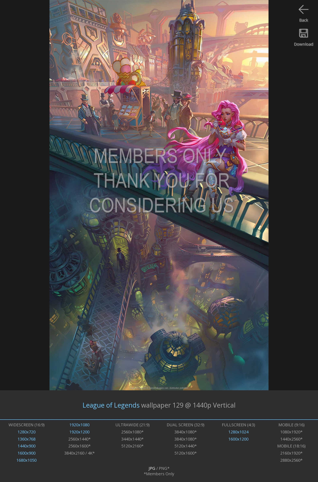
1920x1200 (79, 432)
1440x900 (26, 446)
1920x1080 (79, 425)
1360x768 (26, 439)
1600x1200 (238, 439)
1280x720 (26, 432)
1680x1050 (26, 460)
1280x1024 (238, 432)
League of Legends (111, 404)
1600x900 (26, 453)
